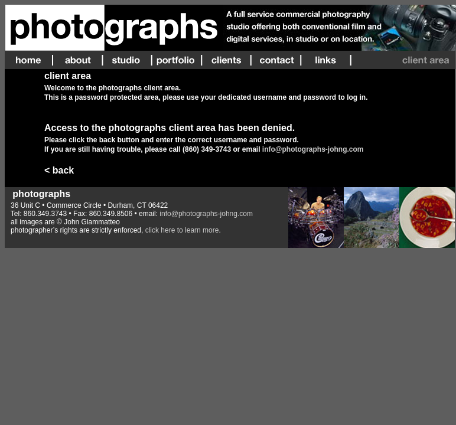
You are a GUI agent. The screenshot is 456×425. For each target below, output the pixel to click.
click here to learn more (182, 230)
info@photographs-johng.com (313, 149)
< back (59, 170)
